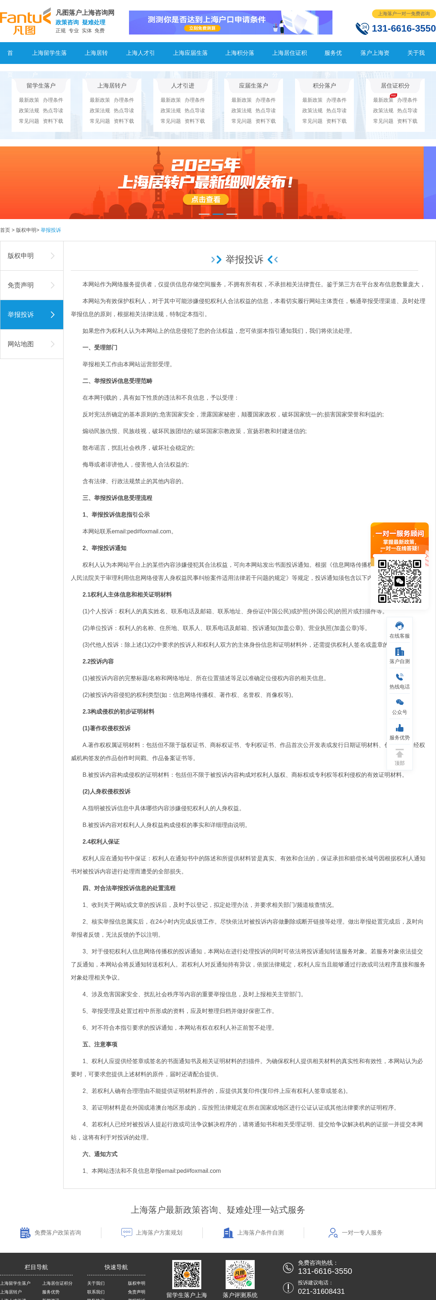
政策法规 (29, 110)
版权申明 (26, 230)
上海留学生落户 (49, 57)
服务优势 (333, 57)
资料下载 (53, 121)
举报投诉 (51, 230)
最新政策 (29, 100)
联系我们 (96, 1292)
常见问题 (29, 121)
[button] (204, 214)
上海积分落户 (239, 57)
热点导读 (53, 110)
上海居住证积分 (289, 57)
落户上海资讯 (374, 57)
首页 (10, 57)
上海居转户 (96, 57)
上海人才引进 (140, 57)
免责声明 (136, 1292)
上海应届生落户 (190, 57)
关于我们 (416, 57)
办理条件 (53, 100)
